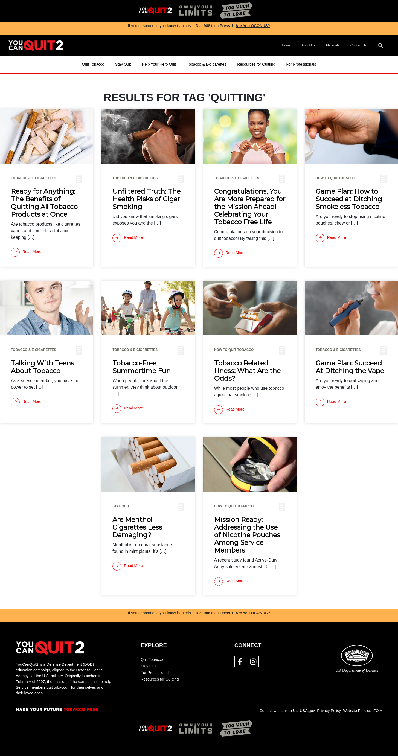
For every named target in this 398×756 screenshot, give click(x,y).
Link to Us (289, 710)
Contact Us (358, 45)
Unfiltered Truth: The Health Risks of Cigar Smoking (146, 199)
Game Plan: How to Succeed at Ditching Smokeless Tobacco (349, 199)
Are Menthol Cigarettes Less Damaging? (137, 527)
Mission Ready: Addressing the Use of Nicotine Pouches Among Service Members (247, 535)
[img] (155, 11)
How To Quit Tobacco (335, 178)
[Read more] (26, 252)
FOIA (377, 710)
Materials (332, 45)
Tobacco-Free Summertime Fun (141, 367)
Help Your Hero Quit (159, 64)
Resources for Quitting (256, 64)
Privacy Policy (329, 710)
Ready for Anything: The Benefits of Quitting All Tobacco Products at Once (44, 203)
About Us (308, 45)
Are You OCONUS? (253, 26)
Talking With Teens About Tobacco (42, 367)
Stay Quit (123, 64)
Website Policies (357, 710)
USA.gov (307, 710)
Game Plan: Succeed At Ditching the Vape (350, 367)
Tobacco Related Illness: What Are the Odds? (247, 370)
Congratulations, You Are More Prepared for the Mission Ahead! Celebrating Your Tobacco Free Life (249, 207)
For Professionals (301, 64)
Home (286, 45)
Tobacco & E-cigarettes (206, 64)
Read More (26, 252)
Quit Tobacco (93, 64)
